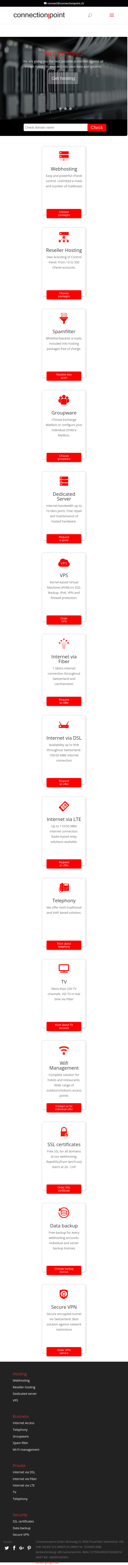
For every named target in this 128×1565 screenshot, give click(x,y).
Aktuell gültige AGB (47, 1562)
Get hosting (63, 79)
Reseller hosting (24, 1387)
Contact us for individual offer (64, 1108)
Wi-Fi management (26, 1450)
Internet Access (23, 1423)
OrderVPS (63, 620)
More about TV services (64, 1026)
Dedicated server (25, 1394)
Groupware (21, 1436)
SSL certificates (23, 1521)
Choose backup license (64, 1270)
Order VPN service (64, 1352)
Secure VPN (21, 1534)
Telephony (20, 1430)
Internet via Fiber (25, 1479)
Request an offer (64, 701)
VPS (15, 1400)
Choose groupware (64, 457)
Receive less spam (64, 376)
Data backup (22, 1528)
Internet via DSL (24, 1472)
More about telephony (64, 945)
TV (14, 1492)
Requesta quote (64, 539)
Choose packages (64, 214)
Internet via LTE (24, 1485)
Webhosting (21, 1380)
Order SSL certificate (64, 1189)
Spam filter (20, 1443)
